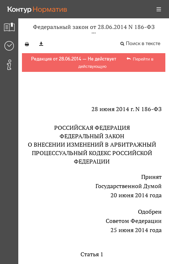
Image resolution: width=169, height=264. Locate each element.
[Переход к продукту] (37, 9)
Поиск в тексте (143, 43)
